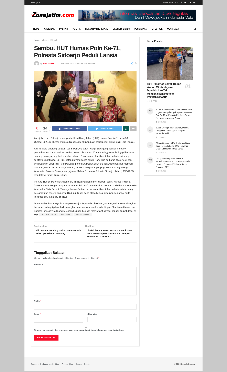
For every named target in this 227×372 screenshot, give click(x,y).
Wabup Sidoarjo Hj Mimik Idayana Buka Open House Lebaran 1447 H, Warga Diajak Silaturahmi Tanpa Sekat (173, 146)
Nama (38, 302)
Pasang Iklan (36, 2)
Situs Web (92, 315)
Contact (34, 365)
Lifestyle (157, 29)
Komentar (38, 266)
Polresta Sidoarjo (83, 215)
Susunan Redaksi (83, 365)
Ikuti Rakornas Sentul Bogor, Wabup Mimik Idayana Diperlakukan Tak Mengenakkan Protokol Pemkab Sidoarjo (164, 90)
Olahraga (173, 29)
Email (37, 315)
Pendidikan (140, 29)
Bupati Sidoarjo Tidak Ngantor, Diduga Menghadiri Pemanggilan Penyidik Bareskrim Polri (172, 131)
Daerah (63, 29)
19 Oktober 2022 (67, 63)
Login (193, 2)
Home (36, 29)
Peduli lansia (66, 215)
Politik (76, 29)
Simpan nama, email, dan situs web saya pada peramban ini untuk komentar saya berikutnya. (79, 331)
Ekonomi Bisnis (121, 29)
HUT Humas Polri (48, 215)
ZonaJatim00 (48, 63)
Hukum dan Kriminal (96, 29)
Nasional (49, 29)
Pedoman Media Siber (49, 365)
